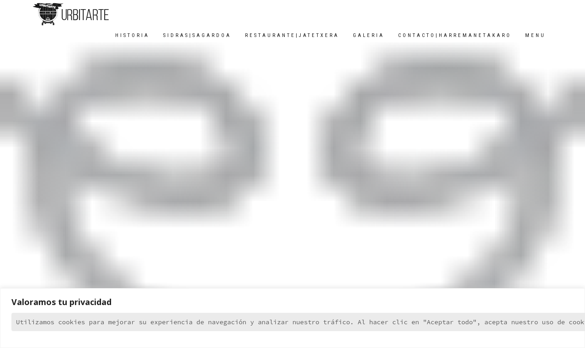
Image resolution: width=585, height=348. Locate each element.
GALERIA (368, 35)
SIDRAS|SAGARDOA (197, 35)
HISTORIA (132, 35)
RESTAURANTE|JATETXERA (292, 35)
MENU (535, 35)
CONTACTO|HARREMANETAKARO (454, 35)
